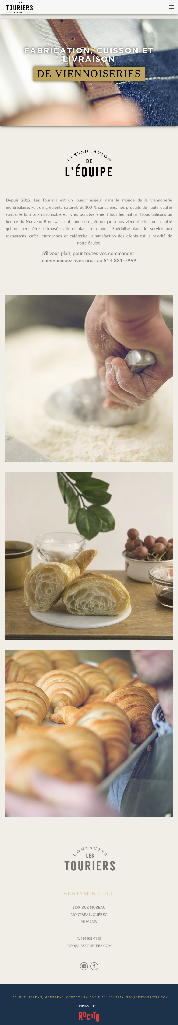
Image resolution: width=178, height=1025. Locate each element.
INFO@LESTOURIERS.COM (89, 945)
